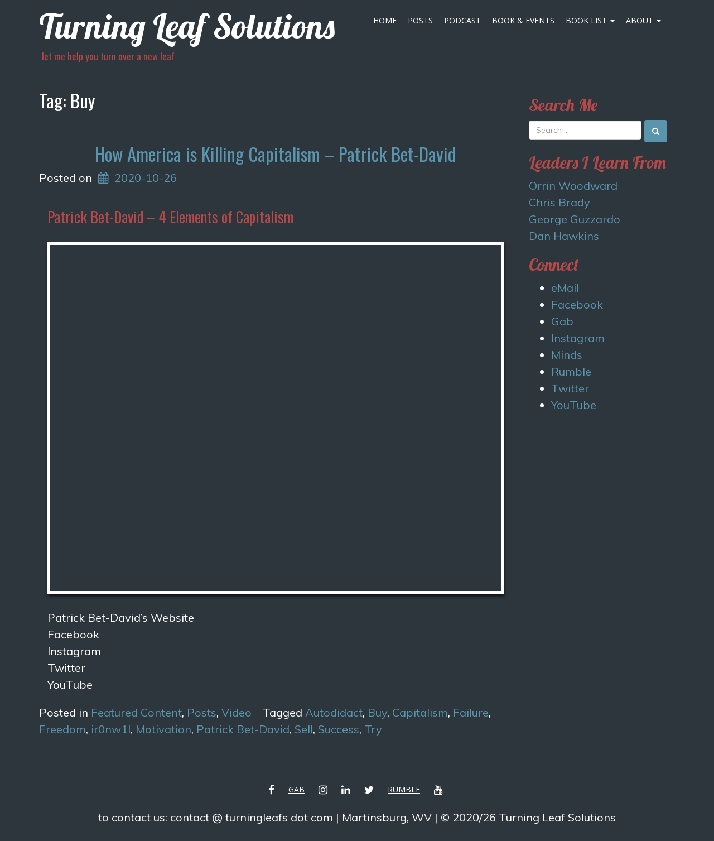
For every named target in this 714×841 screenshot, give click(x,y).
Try (373, 729)
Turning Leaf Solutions (187, 26)
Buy (377, 712)
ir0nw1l (111, 729)
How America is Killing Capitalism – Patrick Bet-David (275, 153)
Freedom (62, 729)
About (643, 20)
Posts (420, 20)
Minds (566, 355)
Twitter (66, 668)
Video (236, 712)
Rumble (571, 371)
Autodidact (334, 712)
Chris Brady (559, 202)
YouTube (573, 405)
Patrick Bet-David (243, 729)
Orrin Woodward (573, 186)
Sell (304, 729)
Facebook (577, 304)
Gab (562, 321)
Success (338, 729)
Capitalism (420, 712)
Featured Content (136, 712)
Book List (590, 20)
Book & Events (523, 20)
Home (385, 20)
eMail (565, 288)
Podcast (462, 20)
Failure (471, 712)
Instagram (74, 651)
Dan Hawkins (564, 236)
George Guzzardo (574, 219)
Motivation (163, 729)
